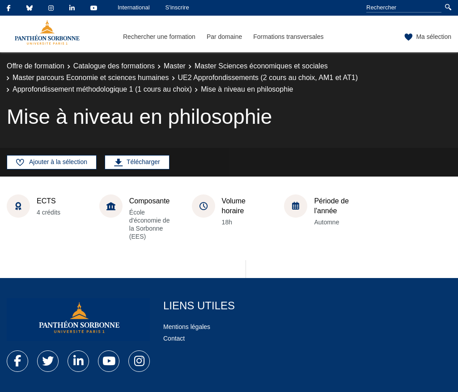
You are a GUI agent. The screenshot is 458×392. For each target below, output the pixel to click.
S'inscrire (177, 7)
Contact (174, 338)
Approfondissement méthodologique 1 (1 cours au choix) (102, 89)
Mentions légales (186, 326)
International (134, 7)
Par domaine (224, 36)
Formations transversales (288, 36)
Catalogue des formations (114, 66)
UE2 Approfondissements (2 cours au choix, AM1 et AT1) (268, 77)
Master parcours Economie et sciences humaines (91, 77)
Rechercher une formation (159, 36)
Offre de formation (35, 66)
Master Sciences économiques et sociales (261, 66)
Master (175, 66)
